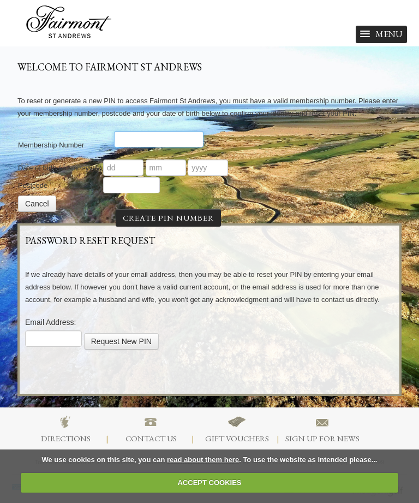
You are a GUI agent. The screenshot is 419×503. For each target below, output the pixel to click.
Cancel (37, 203)
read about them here (203, 459)
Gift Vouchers (237, 428)
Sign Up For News (322, 428)
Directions (66, 428)
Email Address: (50, 322)
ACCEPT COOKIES (209, 482)
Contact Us (151, 428)
